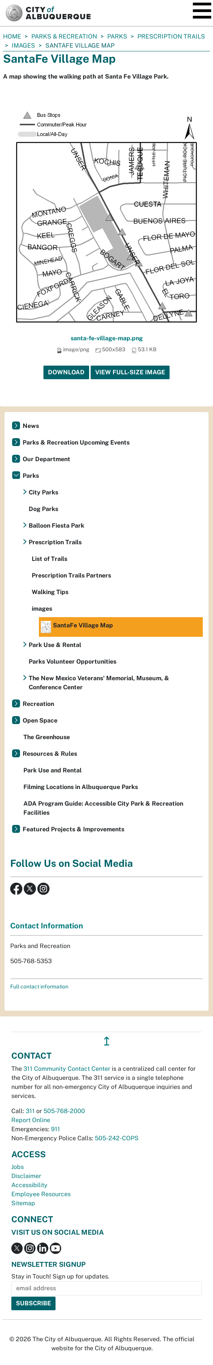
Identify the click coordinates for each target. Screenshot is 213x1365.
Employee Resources (41, 1194)
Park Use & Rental (55, 645)
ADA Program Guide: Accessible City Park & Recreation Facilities (103, 808)
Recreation (38, 703)
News (31, 425)
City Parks (43, 492)
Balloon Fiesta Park (56, 525)
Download (66, 372)
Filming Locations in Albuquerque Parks (80, 787)
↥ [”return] (107, 1041)
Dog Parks (43, 509)
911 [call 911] (55, 1129)
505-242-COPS (117, 1138)
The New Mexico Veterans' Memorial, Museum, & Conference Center (99, 683)
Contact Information (46, 925)
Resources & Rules (50, 753)
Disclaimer (26, 1176)
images (23, 45)
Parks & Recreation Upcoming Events (76, 442)
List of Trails (49, 558)
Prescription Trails (171, 36)
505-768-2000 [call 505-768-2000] (64, 1111)
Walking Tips (50, 592)
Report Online (30, 1120)
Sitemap (23, 1203)
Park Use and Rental (52, 770)
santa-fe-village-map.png (107, 338)
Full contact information (39, 987)
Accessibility (29, 1185)
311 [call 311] (30, 1111)
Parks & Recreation (64, 36)
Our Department (46, 459)
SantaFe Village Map (77, 627)
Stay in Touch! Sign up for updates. (60, 1276)
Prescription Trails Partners (71, 575)
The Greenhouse (46, 737)
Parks (117, 36)
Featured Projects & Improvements (73, 829)
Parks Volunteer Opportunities (72, 661)
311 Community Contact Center (66, 1068)
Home (12, 36)
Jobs (17, 1166)
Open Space (40, 720)
